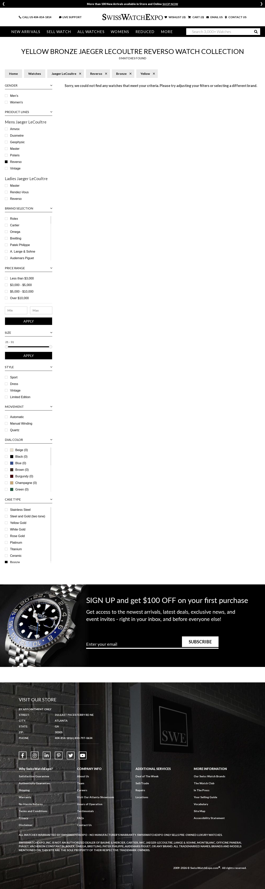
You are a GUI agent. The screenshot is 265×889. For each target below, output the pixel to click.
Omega (15, 231)
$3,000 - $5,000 (21, 285)
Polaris (15, 155)
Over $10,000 (19, 298)
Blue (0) (18, 463)
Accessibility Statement (209, 818)
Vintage (15, 168)
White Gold (17, 529)
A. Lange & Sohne (22, 251)
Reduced (145, 31)
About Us (83, 776)
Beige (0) (19, 450)
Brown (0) (19, 469)
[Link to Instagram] (35, 755)
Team (80, 783)
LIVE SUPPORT (70, 17)
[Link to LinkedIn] (47, 755)
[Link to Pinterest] (59, 755)
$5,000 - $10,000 (21, 291)
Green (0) (19, 489)
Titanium (16, 549)
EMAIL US (214, 17)
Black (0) (18, 456)
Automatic (17, 417)
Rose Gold (17, 536)
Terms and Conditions (33, 811)
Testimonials (85, 811)
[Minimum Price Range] (16, 310)
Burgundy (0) (21, 476)
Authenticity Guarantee (34, 783)
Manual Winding (21, 423)
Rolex (14, 218)
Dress (14, 384)
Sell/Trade (142, 783)
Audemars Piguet (22, 258)
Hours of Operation (89, 804)
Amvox (15, 129)
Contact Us (84, 825)
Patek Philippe (20, 245)
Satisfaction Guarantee (34, 776)
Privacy (23, 818)
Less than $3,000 (22, 278)
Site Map (199, 811)
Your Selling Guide (205, 797)
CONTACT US (235, 17)
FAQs (80, 818)
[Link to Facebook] (23, 755)
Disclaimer (26, 825)
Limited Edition (20, 397)
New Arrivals (25, 31)
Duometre (17, 135)
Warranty (25, 797)
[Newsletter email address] (152, 645)
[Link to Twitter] (71, 755)
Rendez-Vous (19, 192)
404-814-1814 (42, 17)
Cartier (14, 225)
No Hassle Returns (31, 804)
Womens (120, 31)
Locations (142, 797)
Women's (16, 102)
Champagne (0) (23, 483)
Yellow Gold (18, 523)
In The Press (201, 790)
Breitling (15, 238)
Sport (13, 377)
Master (15, 148)
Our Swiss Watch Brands (209, 776)
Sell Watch (59, 31)
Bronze (15, 562)
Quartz (14, 430)
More (166, 31)
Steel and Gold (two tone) (27, 516)
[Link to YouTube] (83, 755)
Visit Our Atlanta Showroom (95, 797)
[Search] (223, 31)
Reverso (16, 161)
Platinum (16, 542)
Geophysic (17, 142)
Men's (14, 95)
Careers (82, 790)
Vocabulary (201, 804)
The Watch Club (204, 783)
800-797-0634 (83, 738)
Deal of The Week (147, 776)
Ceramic (16, 555)
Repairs (140, 790)
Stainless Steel (20, 509)
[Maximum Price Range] (41, 310)
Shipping (24, 790)
